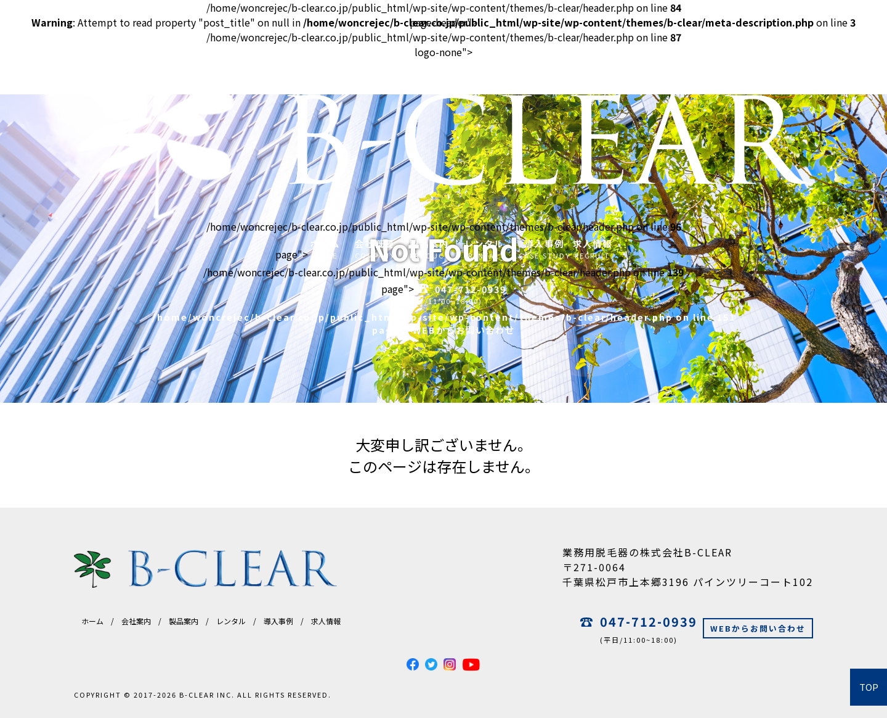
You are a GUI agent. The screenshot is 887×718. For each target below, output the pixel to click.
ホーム (92, 621)
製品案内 (183, 621)
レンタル (231, 621)
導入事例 (278, 621)
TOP (869, 687)
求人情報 (326, 621)
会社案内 (136, 621)
